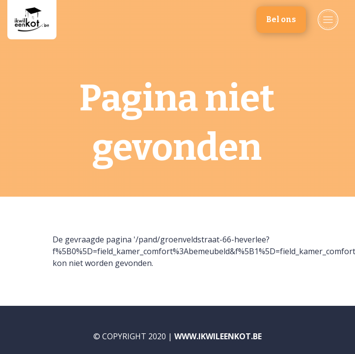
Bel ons (281, 19)
